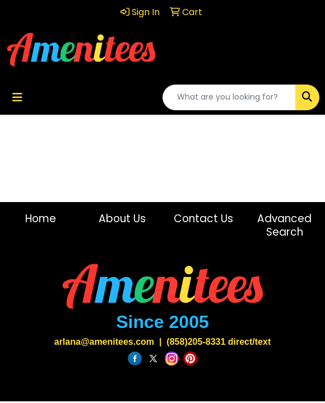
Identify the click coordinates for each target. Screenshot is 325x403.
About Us (122, 218)
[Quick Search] (229, 97)
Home (40, 218)
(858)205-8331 (195, 341)
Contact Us (203, 218)
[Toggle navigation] (17, 97)
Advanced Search (284, 225)
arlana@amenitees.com (104, 341)
